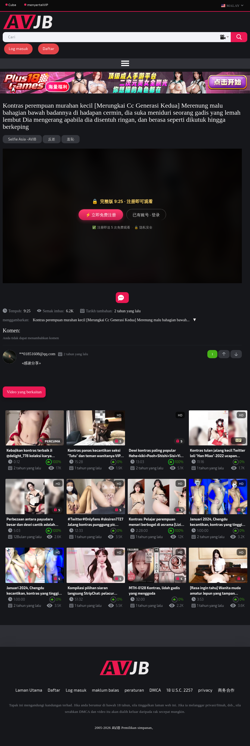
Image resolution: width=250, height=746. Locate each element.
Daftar (48, 48)
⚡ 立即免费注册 (101, 214)
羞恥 (70, 139)
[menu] (125, 63)
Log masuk (18, 48)
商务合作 (226, 690)
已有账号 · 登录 (146, 214)
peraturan (134, 690)
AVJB (116, 727)
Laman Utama (28, 690)
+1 (224, 354)
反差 (51, 139)
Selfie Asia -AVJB (22, 139)
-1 (236, 354)
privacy (205, 690)
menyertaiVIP (37, 5)
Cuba (12, 5)
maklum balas (105, 690)
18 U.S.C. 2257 (180, 690)
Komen (11, 330)
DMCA (155, 690)
